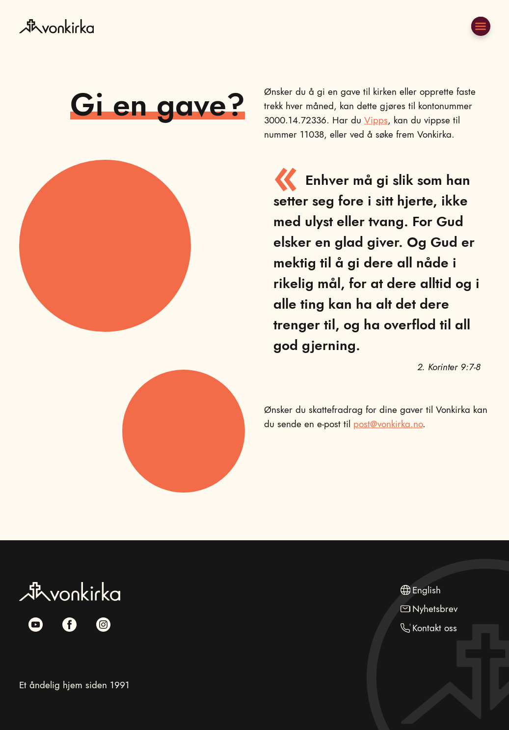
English (426, 590)
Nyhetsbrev (434, 608)
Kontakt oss (434, 628)
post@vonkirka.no (388, 424)
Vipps (376, 120)
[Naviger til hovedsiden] (56, 49)
